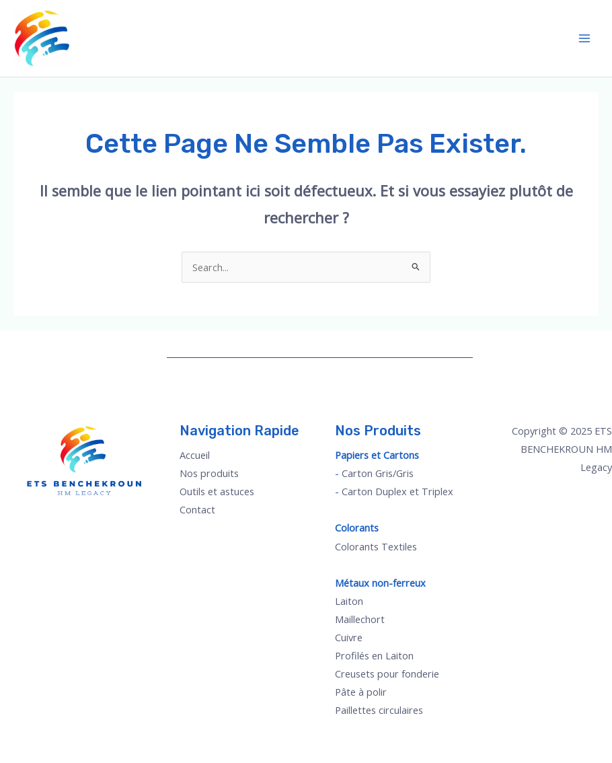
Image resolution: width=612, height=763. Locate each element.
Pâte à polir (361, 691)
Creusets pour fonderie (387, 673)
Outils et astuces (217, 491)
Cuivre (348, 637)
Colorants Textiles (376, 546)
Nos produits (209, 473)
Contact (197, 509)
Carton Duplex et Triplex (397, 491)
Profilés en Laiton (374, 655)
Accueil (195, 455)
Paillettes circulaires (379, 710)
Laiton (349, 601)
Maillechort (360, 619)
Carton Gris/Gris (378, 473)
